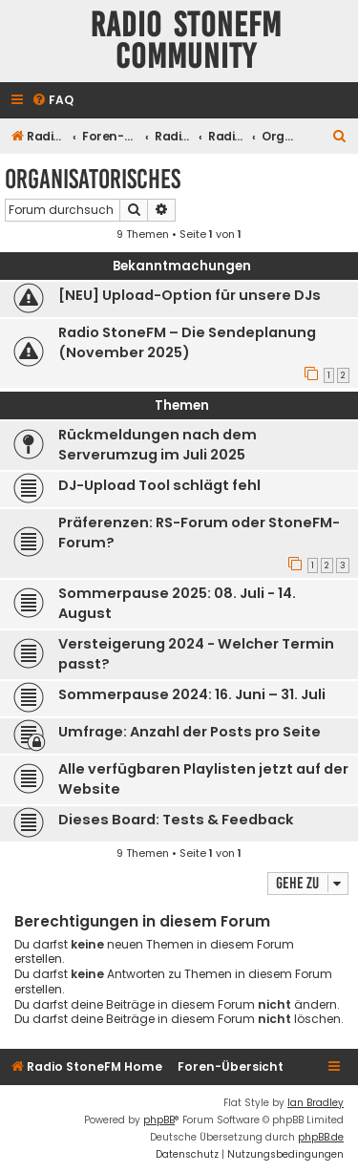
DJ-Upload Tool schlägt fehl (159, 485)
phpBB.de (321, 1137)
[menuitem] (53, 101)
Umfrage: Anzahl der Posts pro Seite (189, 731)
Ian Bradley (315, 1103)
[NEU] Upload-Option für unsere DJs (189, 295)
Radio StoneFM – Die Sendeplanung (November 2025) (187, 342)
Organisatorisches (92, 179)
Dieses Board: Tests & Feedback (176, 819)
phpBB (159, 1120)
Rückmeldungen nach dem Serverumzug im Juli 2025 (157, 444)
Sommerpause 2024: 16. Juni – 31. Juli (192, 694)
